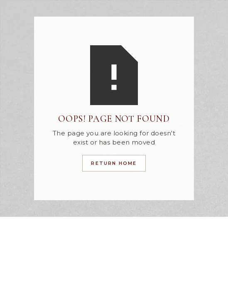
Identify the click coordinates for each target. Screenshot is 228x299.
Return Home (114, 163)
